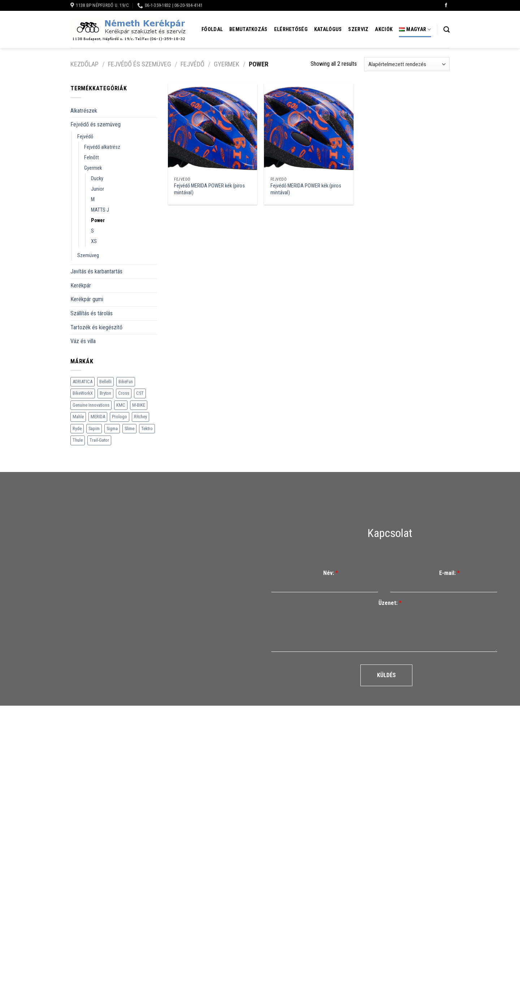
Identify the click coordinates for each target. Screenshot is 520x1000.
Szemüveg (88, 255)
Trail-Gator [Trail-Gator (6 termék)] (99, 440)
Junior (97, 189)
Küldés (386, 675)
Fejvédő (192, 64)
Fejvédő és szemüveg (139, 64)
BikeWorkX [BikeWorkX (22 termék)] (83, 393)
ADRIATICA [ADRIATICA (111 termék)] (82, 381)
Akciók (384, 29)
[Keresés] (446, 29)
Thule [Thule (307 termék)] (78, 440)
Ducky (97, 179)
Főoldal (212, 29)
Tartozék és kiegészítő (96, 327)
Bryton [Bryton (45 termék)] (105, 393)
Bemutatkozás (248, 29)
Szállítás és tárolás (91, 313)
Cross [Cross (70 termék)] (123, 393)
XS (94, 241)
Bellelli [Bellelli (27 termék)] (105, 381)
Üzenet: (390, 602)
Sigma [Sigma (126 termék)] (112, 428)
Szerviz (358, 29)
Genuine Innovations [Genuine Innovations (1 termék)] (91, 405)
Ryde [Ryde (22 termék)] (77, 428)
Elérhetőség (291, 29)
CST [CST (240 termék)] (140, 393)
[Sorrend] (407, 64)
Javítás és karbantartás (96, 271)
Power (98, 220)
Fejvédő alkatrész (102, 147)
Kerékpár (80, 285)
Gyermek (226, 64)
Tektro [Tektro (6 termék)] (147, 428)
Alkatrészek (83, 110)
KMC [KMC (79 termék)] (120, 405)
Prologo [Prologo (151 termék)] (119, 416)
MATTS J (100, 210)
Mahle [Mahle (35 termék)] (78, 416)
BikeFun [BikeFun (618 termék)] (125, 381)
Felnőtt (91, 158)
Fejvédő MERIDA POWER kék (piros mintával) (209, 189)
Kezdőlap (84, 64)
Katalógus (328, 29)
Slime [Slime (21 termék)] (129, 428)
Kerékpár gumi (86, 299)
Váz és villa (83, 341)
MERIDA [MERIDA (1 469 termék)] (98, 416)
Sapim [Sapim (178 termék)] (94, 428)
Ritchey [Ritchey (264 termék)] (140, 416)
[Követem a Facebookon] (446, 5)
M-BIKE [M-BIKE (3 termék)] (138, 405)
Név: (330, 573)
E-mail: (449, 573)
